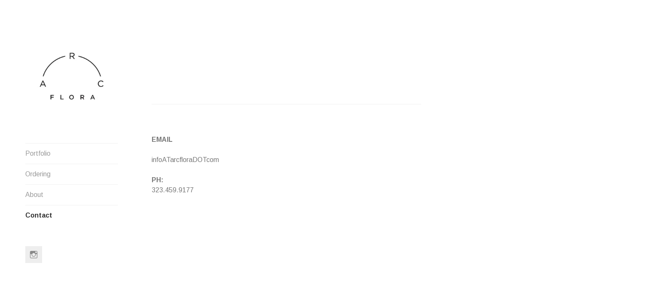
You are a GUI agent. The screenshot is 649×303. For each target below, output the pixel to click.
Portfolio (38, 153)
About (34, 194)
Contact (38, 215)
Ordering (38, 174)
